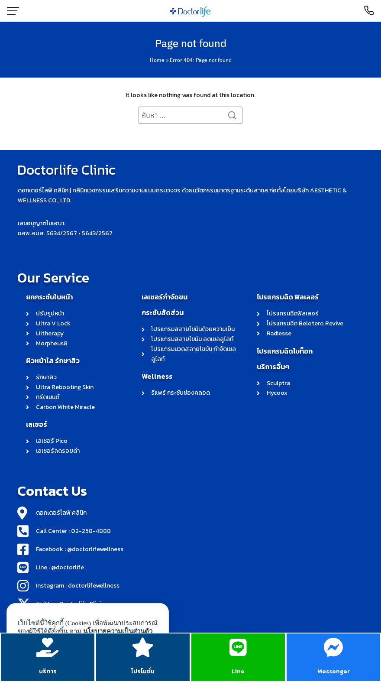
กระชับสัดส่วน (163, 312)
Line (238, 671)
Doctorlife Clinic (66, 169)
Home (157, 60)
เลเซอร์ (36, 424)
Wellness (157, 376)
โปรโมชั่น (143, 671)
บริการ (48, 671)
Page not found (190, 43)
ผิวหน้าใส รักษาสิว (53, 360)
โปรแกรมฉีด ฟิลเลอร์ (288, 297)
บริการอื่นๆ (273, 366)
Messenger (333, 671)
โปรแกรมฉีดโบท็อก (285, 351)
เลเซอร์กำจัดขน (164, 297)
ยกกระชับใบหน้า (49, 297)
